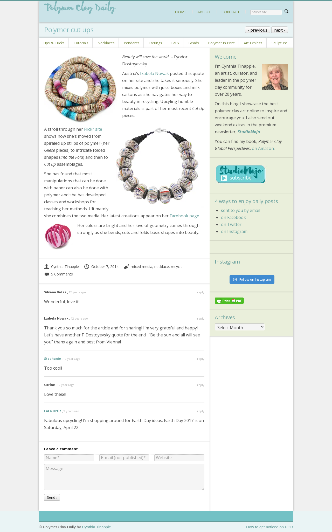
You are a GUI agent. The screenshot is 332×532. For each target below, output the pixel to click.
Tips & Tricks (54, 42)
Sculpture (279, 42)
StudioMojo (249, 132)
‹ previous (257, 30)
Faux (175, 42)
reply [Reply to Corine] (200, 385)
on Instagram (234, 231)
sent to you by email (240, 210)
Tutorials (81, 42)
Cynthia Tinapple (61, 266)
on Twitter (231, 224)
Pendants (132, 42)
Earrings (155, 42)
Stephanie (52, 358)
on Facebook (233, 217)
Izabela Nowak (154, 73)
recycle (177, 266)
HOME (181, 11)
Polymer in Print (221, 42)
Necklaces (106, 42)
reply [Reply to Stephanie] (200, 359)
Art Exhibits (253, 42)
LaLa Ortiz (52, 411)
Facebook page (184, 216)
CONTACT (231, 11)
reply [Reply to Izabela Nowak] (200, 318)
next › (279, 30)
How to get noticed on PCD (269, 527)
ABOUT (204, 11)
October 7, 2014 (101, 266)
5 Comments (58, 274)
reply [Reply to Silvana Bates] (200, 292)
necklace (161, 266)
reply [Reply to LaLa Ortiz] (200, 411)
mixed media (141, 266)
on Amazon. (263, 148)
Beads (193, 42)
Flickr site (93, 129)
